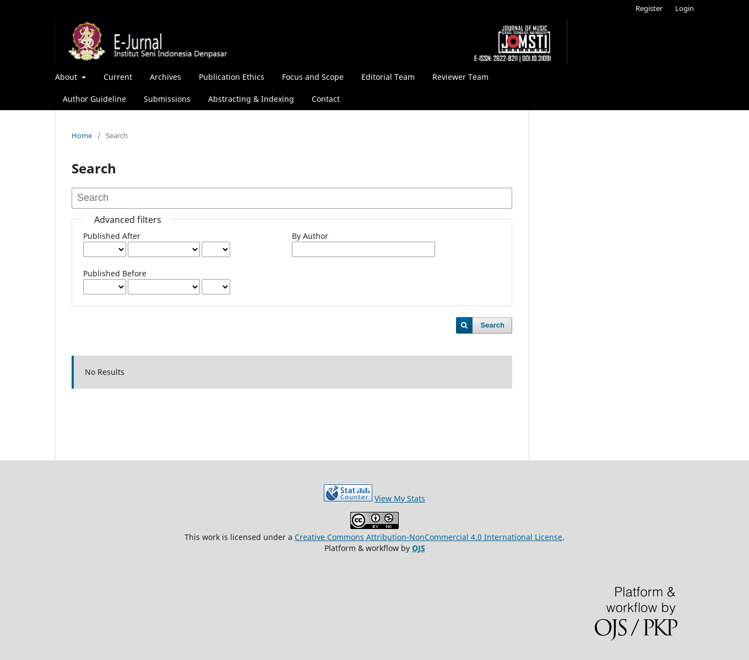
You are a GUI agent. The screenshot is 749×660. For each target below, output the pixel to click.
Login (684, 8)
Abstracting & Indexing (251, 99)
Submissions (167, 99)
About (67, 77)
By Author (310, 236)
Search (492, 325)
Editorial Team (388, 77)
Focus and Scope (313, 77)
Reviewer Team (460, 77)
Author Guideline (94, 99)
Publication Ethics (231, 77)
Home (82, 135)
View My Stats (399, 498)
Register (649, 8)
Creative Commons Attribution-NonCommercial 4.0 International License (428, 537)
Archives (165, 77)
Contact (326, 99)
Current (118, 77)
